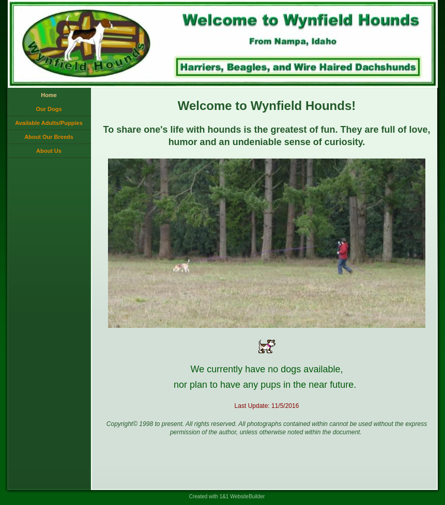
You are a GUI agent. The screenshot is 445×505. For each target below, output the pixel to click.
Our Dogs (49, 109)
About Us (49, 151)
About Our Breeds (48, 137)
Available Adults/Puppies (49, 123)
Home (49, 95)
